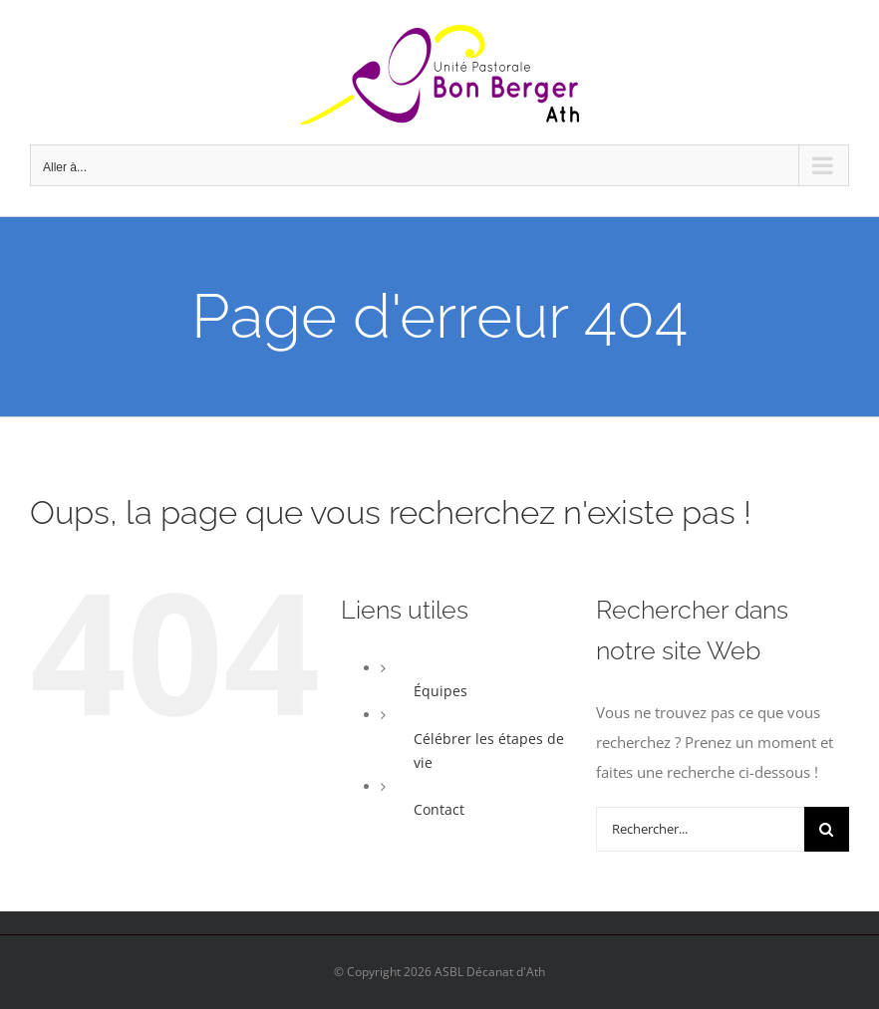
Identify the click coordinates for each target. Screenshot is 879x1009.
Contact (439, 809)
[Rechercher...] (700, 829)
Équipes (440, 690)
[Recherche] (826, 829)
